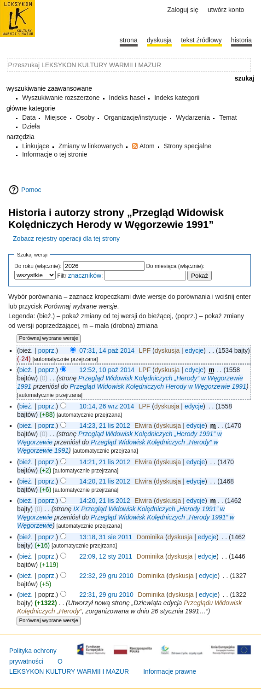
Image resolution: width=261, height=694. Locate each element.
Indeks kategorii (176, 97)
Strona (129, 40)
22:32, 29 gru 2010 (106, 575)
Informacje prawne (169, 671)
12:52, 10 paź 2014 (106, 369)
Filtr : (80, 276)
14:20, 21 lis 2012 (104, 481)
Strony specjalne (188, 146)
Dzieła (31, 126)
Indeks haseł (127, 97)
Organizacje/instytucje (135, 117)
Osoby (85, 117)
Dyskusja (159, 40)
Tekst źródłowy (201, 40)
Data (29, 117)
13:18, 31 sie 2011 (105, 537)
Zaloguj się (182, 9)
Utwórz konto (226, 9)
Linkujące (35, 146)
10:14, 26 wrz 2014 (106, 406)
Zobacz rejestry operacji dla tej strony (66, 238)
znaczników (84, 275)
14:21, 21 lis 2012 (104, 462)
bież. (26, 369)
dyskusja (167, 350)
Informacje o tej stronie (54, 154)
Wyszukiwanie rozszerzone (61, 97)
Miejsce (55, 117)
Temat (228, 117)
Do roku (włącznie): (38, 266)
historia (241, 40)
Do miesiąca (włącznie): (175, 266)
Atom (147, 146)
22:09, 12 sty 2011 (105, 556)
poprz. (47, 350)
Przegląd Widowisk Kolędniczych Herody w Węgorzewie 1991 (158, 386)
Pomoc (31, 189)
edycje (194, 350)
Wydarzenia (193, 117)
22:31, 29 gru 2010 (106, 594)
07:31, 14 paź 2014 (106, 350)
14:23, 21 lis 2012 (104, 425)
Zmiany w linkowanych (90, 146)
